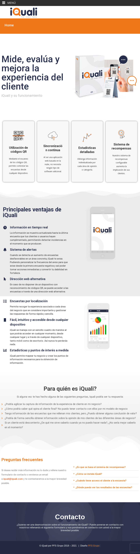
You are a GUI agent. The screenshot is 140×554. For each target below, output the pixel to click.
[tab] (105, 467)
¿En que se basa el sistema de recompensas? (101, 467)
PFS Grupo (93, 545)
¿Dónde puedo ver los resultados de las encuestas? (104, 487)
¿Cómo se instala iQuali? (89, 473)
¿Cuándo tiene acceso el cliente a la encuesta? (101, 480)
